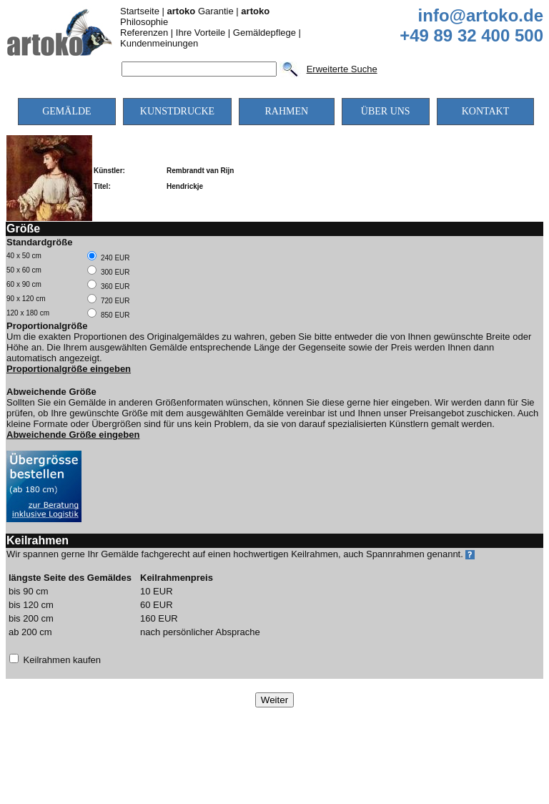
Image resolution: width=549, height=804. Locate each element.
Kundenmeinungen (159, 43)
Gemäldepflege (264, 32)
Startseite (139, 11)
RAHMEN (286, 111)
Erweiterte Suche (342, 69)
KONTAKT (486, 111)
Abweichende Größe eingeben (72, 434)
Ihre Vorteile (200, 32)
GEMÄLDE (66, 111)
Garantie (200, 11)
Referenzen (144, 32)
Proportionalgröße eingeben (68, 368)
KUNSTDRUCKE (177, 111)
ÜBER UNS (385, 111)
